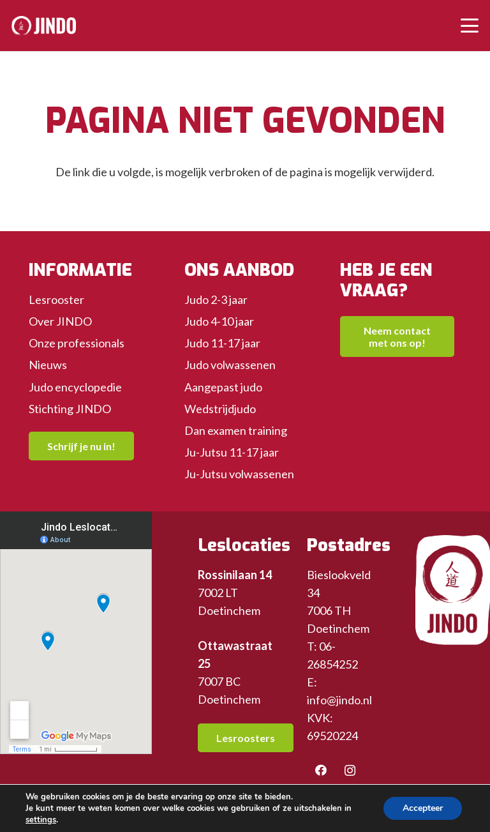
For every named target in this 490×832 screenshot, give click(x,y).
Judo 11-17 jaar (222, 343)
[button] (470, 25)
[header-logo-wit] (43, 25)
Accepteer (423, 808)
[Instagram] (350, 770)
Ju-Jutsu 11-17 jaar (231, 452)
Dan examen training (235, 430)
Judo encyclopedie (75, 387)
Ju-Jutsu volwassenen (239, 474)
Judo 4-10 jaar (219, 321)
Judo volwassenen (230, 365)
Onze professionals (76, 343)
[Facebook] (321, 770)
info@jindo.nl (339, 700)
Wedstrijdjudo (220, 409)
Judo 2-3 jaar (216, 299)
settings (41, 820)
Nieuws (48, 365)
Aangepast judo (223, 387)
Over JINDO (60, 321)
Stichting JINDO (70, 409)
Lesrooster (56, 299)
